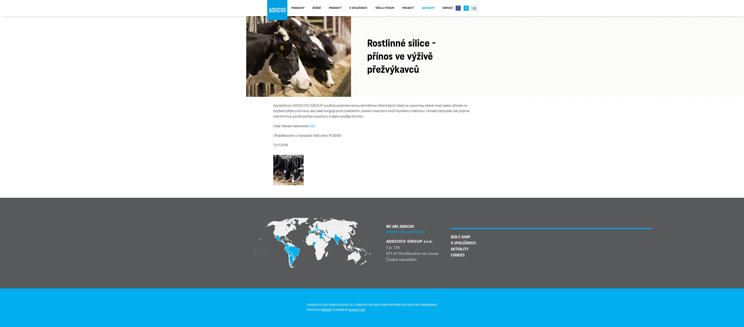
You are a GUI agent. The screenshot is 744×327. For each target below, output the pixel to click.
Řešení (317, 8)
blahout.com (356, 310)
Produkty (335, 8)
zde (312, 126)
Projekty (408, 8)
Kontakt (448, 8)
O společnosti (358, 8)
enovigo (326, 310)
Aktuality (428, 8)
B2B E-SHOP (460, 237)
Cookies (458, 255)
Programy (297, 8)
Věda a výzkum (384, 8)
